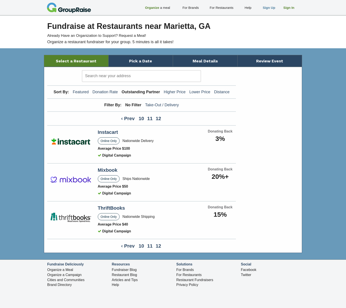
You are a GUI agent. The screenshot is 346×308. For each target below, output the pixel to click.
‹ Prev (128, 118)
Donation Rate (105, 92)
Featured (81, 92)
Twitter (246, 275)
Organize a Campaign (64, 275)
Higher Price (175, 92)
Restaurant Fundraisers (194, 280)
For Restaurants (189, 275)
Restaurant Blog (124, 275)
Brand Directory (59, 285)
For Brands (185, 270)
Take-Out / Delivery (162, 105)
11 (149, 118)
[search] (141, 76)
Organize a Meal (60, 270)
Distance (221, 92)
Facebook (248, 270)
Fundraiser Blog (124, 270)
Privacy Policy (187, 285)
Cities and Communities (66, 280)
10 (141, 118)
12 (158, 118)
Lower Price (199, 92)
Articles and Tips (125, 280)
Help (115, 285)
